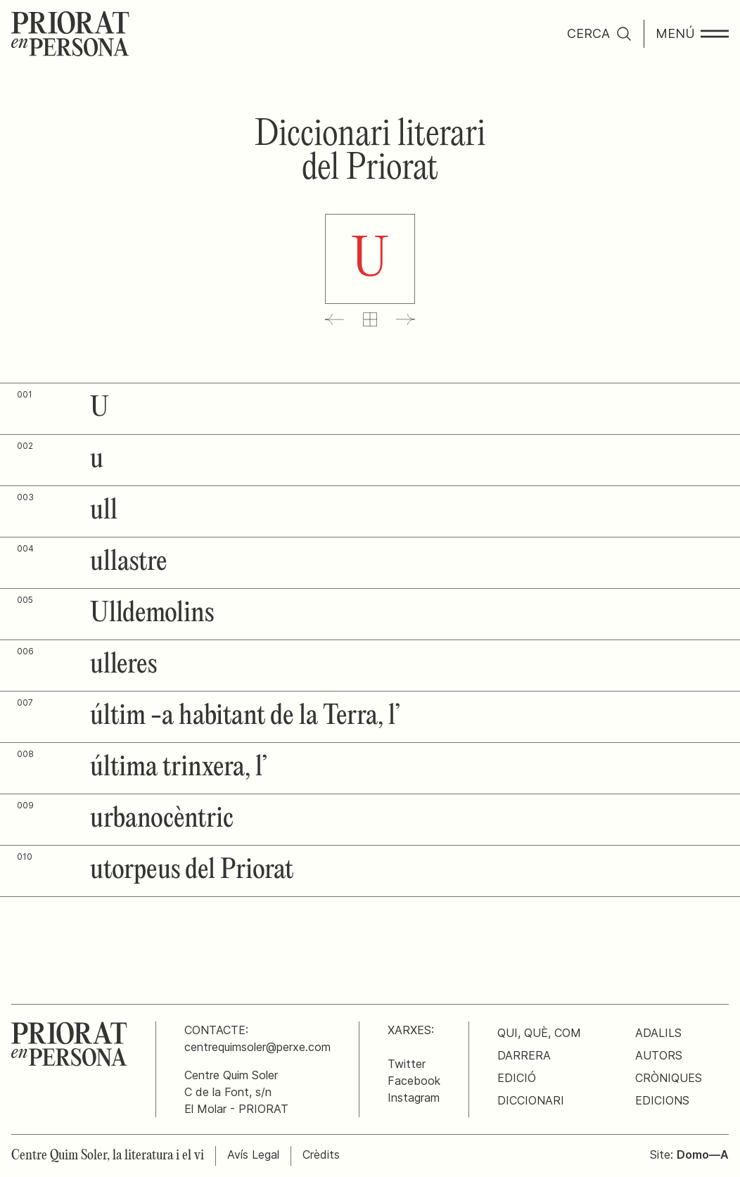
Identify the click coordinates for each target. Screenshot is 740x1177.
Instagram (414, 1097)
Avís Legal (253, 1154)
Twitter (407, 1064)
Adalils (658, 1033)
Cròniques (668, 1078)
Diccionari (530, 1100)
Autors (658, 1055)
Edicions (662, 1100)
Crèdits (321, 1154)
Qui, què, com (539, 1033)
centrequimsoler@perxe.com (257, 1047)
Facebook (414, 1081)
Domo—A (703, 1154)
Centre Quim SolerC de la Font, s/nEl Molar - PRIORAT (236, 1092)
